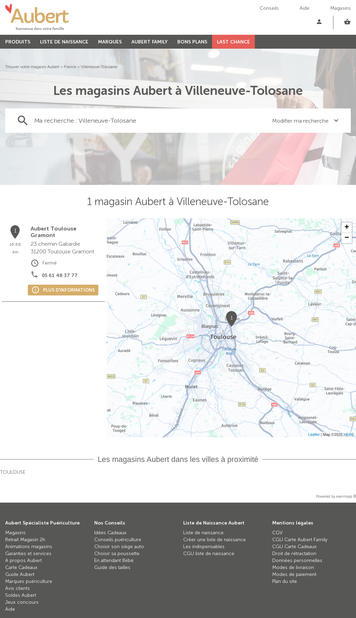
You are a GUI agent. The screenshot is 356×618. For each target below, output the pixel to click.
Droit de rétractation (294, 553)
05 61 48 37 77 (60, 275)
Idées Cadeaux (110, 533)
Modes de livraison (293, 567)
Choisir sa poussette (116, 553)
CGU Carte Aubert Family (299, 540)
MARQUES (110, 42)
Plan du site (284, 581)
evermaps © (346, 496)
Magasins (340, 8)
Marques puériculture (28, 581)
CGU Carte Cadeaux (294, 547)
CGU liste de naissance (208, 553)
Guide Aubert (19, 574)
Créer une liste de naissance (214, 540)
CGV (277, 533)
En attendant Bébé (114, 560)
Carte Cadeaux (21, 567)
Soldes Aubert (20, 595)
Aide (304, 8)
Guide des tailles (112, 567)
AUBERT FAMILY (149, 42)
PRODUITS (17, 42)
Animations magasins (28, 547)
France (70, 66)
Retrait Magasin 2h (25, 540)
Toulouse (12, 472)
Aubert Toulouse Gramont (53, 231)
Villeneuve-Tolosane (99, 66)
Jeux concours (22, 602)
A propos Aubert (23, 560)
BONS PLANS (192, 42)
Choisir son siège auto (119, 547)
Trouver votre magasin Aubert (32, 66)
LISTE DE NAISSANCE (64, 42)
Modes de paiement (294, 574)
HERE (348, 434)
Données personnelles (297, 560)
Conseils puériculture (117, 540)
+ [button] (347, 227)
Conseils (269, 8)
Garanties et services (28, 553)
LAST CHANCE (233, 42)
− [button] (347, 238)
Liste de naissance (203, 533)
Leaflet (313, 434)
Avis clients (17, 588)
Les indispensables (204, 547)
